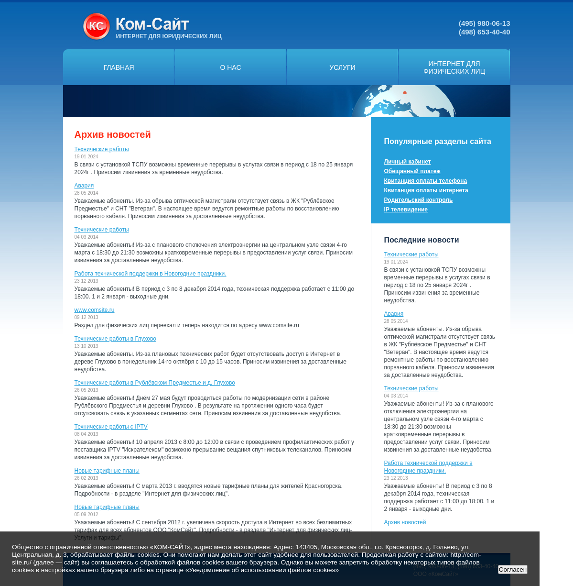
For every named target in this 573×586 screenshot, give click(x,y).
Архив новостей (405, 522)
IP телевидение (406, 209)
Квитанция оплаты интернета (426, 190)
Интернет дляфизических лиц (454, 67)
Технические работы (102, 149)
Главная (118, 67)
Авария (84, 185)
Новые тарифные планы (107, 470)
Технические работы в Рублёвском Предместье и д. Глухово (155, 382)
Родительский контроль (418, 200)
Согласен (513, 569)
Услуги (342, 67)
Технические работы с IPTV (111, 426)
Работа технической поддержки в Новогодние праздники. (151, 273)
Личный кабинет (407, 161)
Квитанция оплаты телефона (425, 180)
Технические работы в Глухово (115, 338)
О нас (230, 67)
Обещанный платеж (412, 171)
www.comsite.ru (95, 310)
